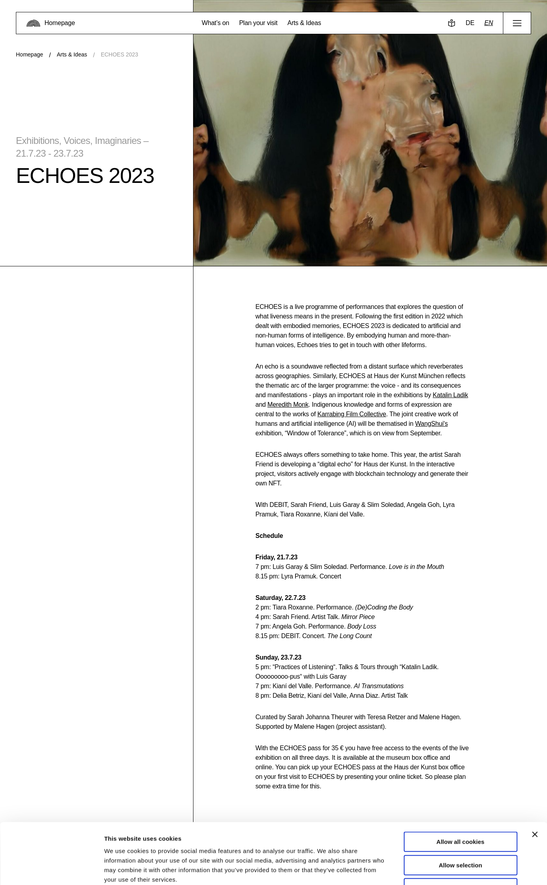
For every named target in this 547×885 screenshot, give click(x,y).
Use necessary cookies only (460, 834)
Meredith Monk (287, 404)
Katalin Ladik (450, 395)
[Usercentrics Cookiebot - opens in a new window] (51, 869)
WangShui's (431, 423)
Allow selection (460, 811)
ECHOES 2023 (119, 54)
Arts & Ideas (72, 54)
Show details (416, 869)
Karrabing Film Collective (351, 414)
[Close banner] (534, 780)
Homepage (29, 54)
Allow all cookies (461, 787)
